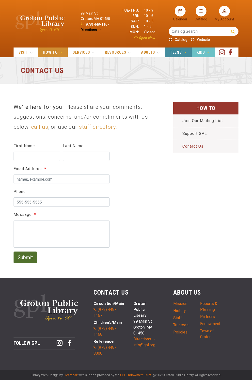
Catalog (201, 13)
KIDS (203, 52)
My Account (224, 13)
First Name (24, 145)
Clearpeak (70, 375)
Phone (20, 191)
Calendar (180, 13)
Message (23, 214)
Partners (207, 316)
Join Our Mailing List (202, 120)
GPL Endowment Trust (135, 375)
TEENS (178, 52)
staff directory (97, 127)
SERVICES (84, 52)
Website (203, 39)
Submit (25, 257)
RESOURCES (118, 52)
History (179, 310)
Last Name (73, 145)
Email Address (28, 168)
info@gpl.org (144, 345)
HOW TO (52, 52)
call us (39, 127)
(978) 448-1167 (95, 24)
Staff (177, 318)
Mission (180, 303)
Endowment (210, 323)
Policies (180, 332)
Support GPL (194, 133)
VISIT (25, 52)
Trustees (181, 325)
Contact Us (193, 146)
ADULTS (150, 52)
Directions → (91, 30)
